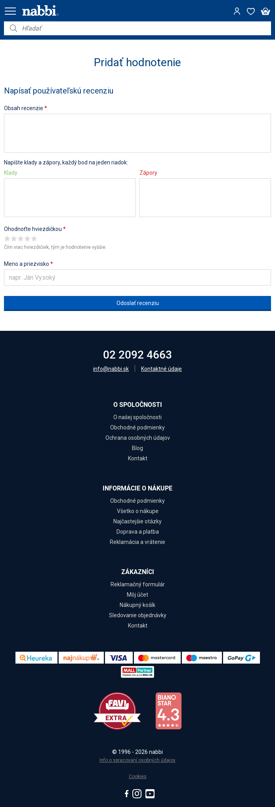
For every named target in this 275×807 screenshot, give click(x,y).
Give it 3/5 (20, 238)
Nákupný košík (137, 605)
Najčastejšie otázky (137, 521)
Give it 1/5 (7, 238)
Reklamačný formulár (138, 584)
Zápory (148, 173)
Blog (137, 448)
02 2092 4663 (137, 355)
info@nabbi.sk (111, 369)
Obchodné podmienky (137, 427)
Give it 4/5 (27, 238)
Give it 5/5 (34, 238)
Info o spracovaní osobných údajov (137, 760)
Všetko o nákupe (138, 511)
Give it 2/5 (14, 238)
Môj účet (137, 594)
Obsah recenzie (25, 108)
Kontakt (137, 458)
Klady (10, 173)
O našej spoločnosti (137, 417)
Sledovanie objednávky (137, 615)
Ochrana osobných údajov (137, 438)
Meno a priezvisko (28, 264)
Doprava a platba (137, 531)
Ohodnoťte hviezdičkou (35, 229)
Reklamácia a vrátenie (137, 542)
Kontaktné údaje (161, 369)
